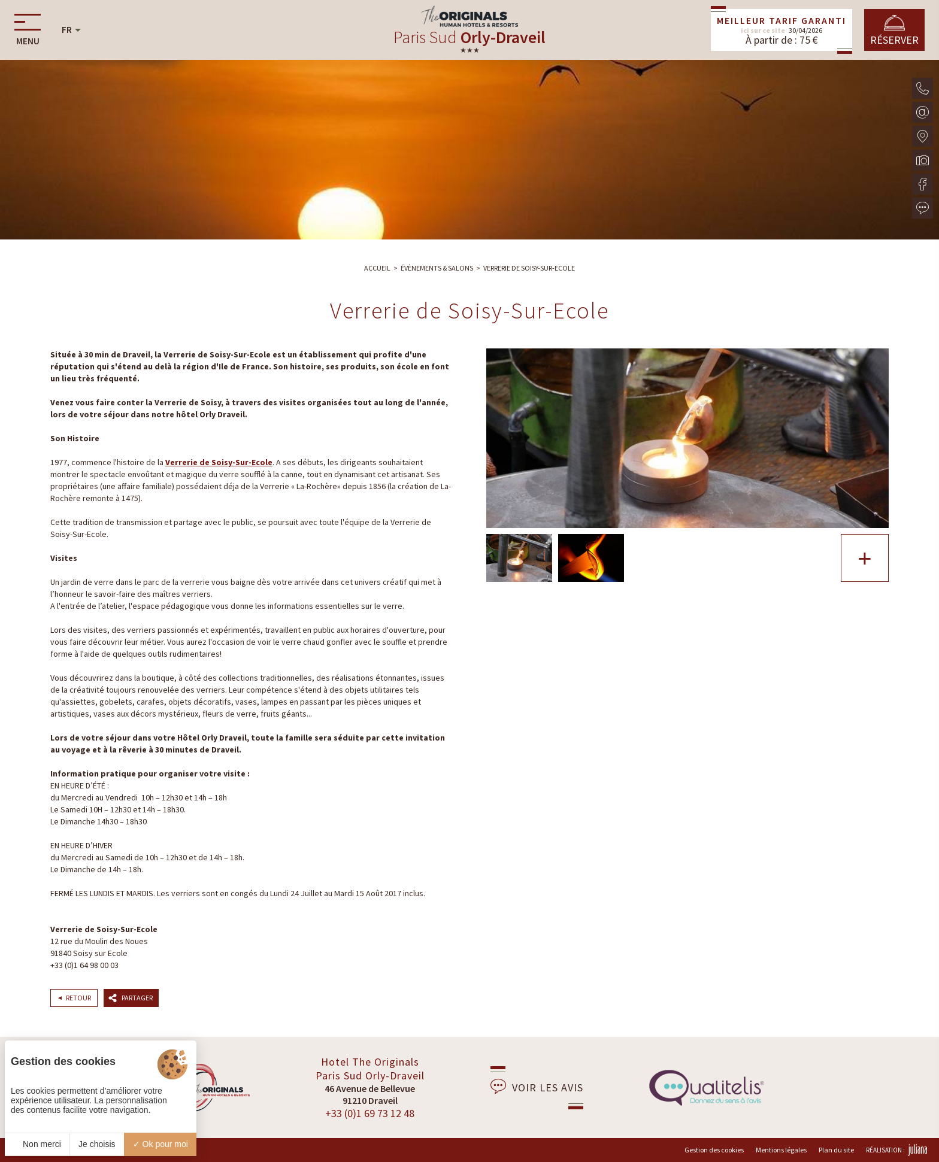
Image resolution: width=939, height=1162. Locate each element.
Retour (78, 997)
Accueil (377, 267)
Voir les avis (536, 1086)
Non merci (37, 1144)
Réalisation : (896, 1150)
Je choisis (96, 1144)
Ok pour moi (160, 1144)
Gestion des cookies (714, 1149)
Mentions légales (781, 1149)
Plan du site (836, 1149)
